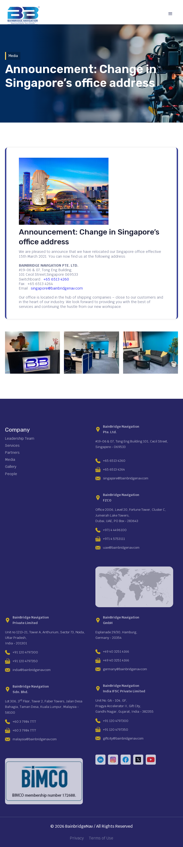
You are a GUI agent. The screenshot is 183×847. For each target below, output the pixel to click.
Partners (12, 452)
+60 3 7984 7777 (24, 721)
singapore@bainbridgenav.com (57, 288)
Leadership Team (19, 438)
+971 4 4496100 (115, 530)
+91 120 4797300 (25, 652)
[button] (170, 13)
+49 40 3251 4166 (116, 651)
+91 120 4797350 (25, 661)
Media (10, 459)
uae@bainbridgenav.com (121, 547)
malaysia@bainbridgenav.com (35, 739)
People (11, 474)
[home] (22, 15)
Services (12, 445)
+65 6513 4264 (114, 469)
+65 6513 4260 (56, 279)
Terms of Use (101, 838)
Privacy (77, 838)
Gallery (10, 466)
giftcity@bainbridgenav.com (123, 738)
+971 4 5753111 (114, 539)
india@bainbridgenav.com (32, 670)
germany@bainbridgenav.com (125, 669)
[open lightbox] (32, 352)
